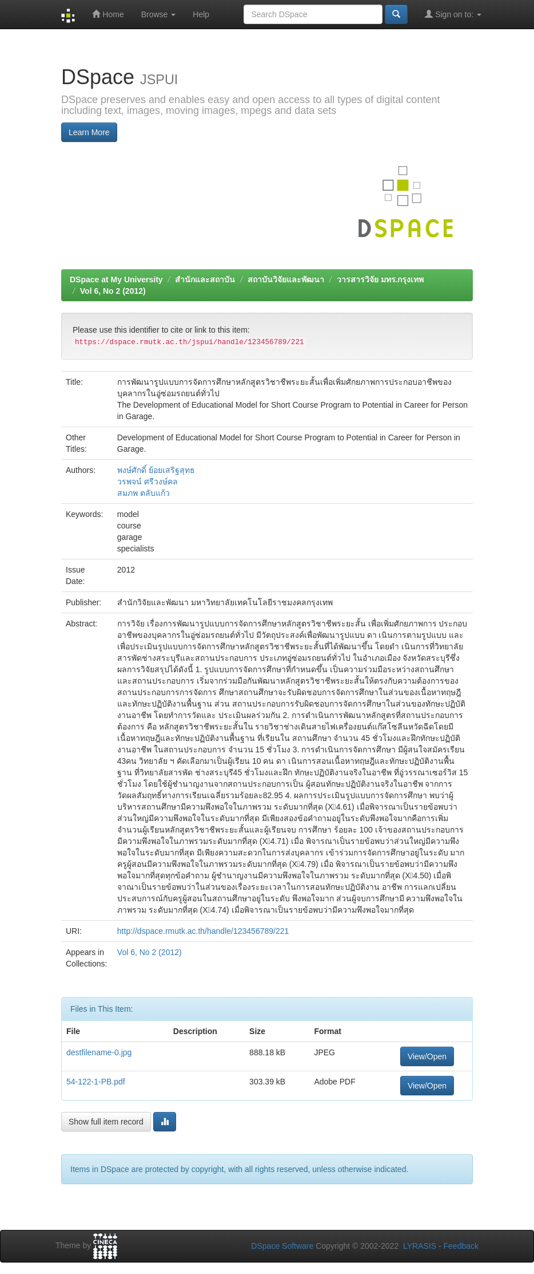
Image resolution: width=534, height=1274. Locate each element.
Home (107, 14)
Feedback (461, 1246)
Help (201, 14)
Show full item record (106, 1121)
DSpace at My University (116, 279)
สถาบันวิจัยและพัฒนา (286, 279)
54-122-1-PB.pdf (95, 1081)
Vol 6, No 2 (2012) (113, 290)
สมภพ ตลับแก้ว (143, 493)
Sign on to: (453, 14)
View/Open (427, 1056)
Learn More (89, 132)
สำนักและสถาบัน (205, 279)
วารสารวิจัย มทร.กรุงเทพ (380, 279)
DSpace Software (282, 1246)
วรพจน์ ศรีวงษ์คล (147, 481)
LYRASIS (419, 1246)
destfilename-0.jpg (98, 1052)
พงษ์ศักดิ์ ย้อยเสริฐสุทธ (156, 470)
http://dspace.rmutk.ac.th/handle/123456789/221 (203, 931)
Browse (158, 14)
